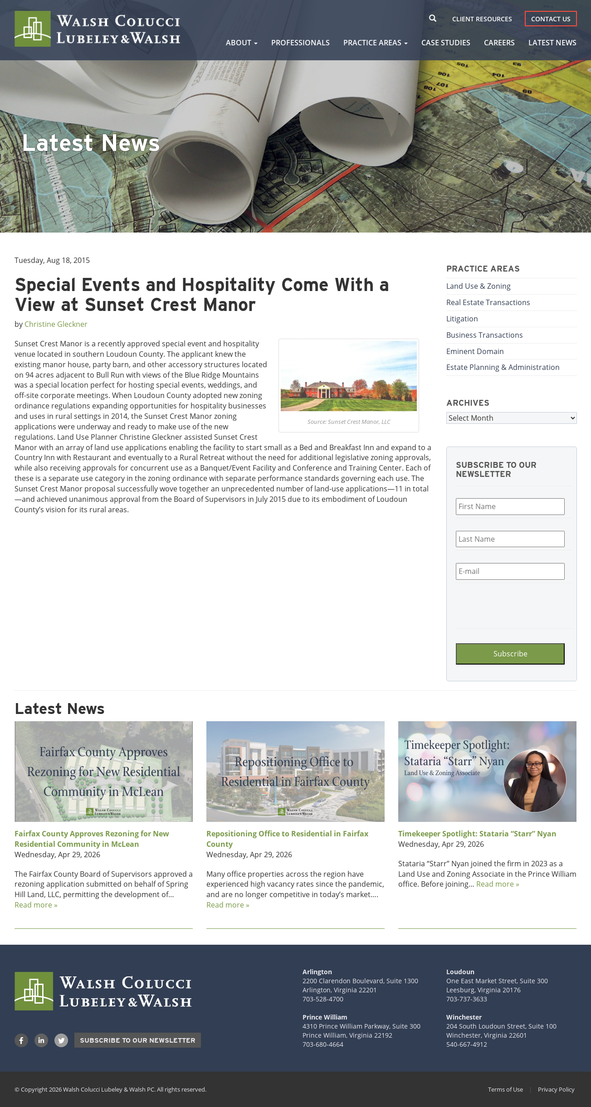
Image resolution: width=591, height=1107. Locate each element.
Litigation (462, 319)
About (242, 42)
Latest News (552, 42)
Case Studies (445, 42)
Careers (499, 42)
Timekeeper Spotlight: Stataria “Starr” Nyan (477, 834)
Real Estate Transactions (488, 302)
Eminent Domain (475, 351)
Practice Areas (375, 42)
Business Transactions (484, 335)
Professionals (300, 42)
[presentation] (510, 604)
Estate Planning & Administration (503, 367)
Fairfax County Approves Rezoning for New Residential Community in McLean (92, 839)
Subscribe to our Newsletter (137, 1040)
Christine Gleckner (56, 324)
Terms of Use (505, 1089)
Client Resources (482, 19)
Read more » (36, 905)
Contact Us (551, 19)
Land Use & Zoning (478, 286)
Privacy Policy (556, 1089)
